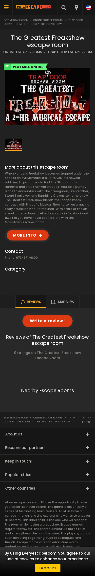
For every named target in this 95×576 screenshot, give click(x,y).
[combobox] (76, 7)
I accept (47, 568)
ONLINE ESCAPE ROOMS (22, 52)
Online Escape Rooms (48, 20)
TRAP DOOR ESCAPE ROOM (69, 52)
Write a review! (47, 321)
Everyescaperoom (16, 20)
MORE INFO (24, 235)
